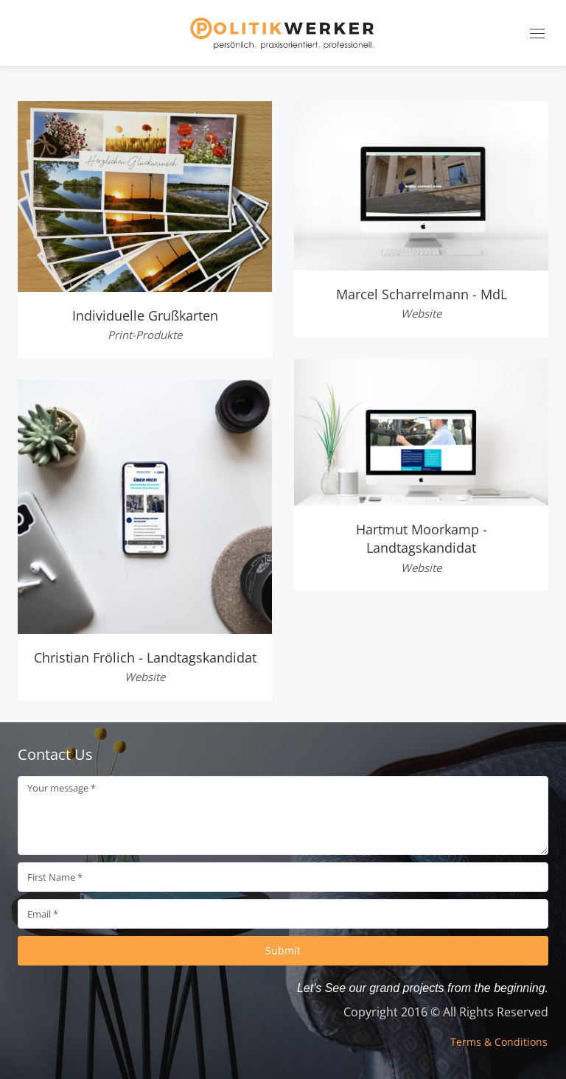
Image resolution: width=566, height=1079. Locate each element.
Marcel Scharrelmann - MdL (421, 294)
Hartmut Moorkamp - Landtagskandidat (421, 538)
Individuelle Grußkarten (145, 315)
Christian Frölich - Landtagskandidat (145, 657)
